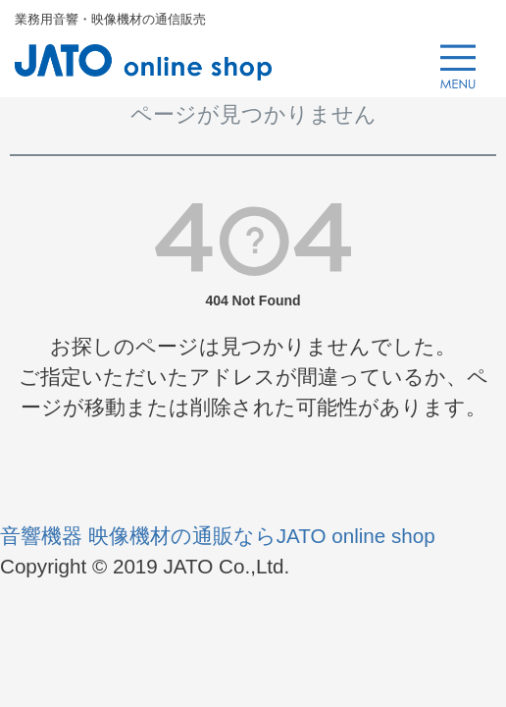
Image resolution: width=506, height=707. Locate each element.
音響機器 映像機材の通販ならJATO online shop (217, 535)
